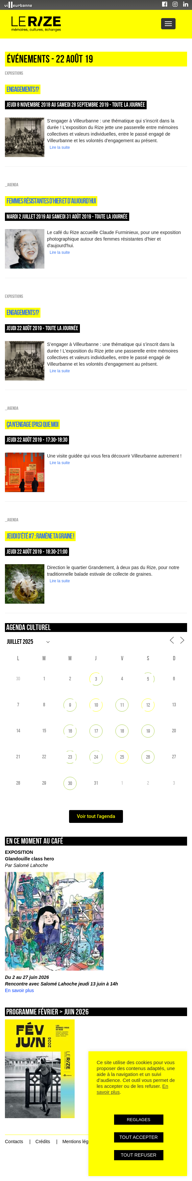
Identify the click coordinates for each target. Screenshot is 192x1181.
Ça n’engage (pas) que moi (32, 424)
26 (148, 757)
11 (122, 705)
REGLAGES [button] (139, 1119)
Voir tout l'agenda (96, 816)
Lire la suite (60, 147)
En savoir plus (19, 990)
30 (70, 783)
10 (96, 705)
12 (148, 705)
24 (96, 757)
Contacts (14, 1141)
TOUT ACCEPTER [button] (138, 1137)
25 (122, 757)
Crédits (43, 1141)
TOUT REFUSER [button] (138, 1155)
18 (122, 731)
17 (96, 731)
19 (148, 731)
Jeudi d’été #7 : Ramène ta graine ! (40, 536)
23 (70, 757)
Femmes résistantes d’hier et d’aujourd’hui (51, 201)
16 (70, 731)
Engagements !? (23, 89)
